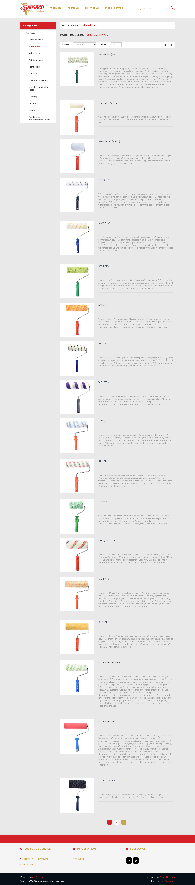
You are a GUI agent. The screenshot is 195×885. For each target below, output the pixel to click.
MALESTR (103, 579)
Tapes (32, 110)
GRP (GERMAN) (107, 540)
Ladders (32, 103)
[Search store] (157, 8)
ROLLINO (103, 266)
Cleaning (33, 96)
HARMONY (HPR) (107, 54)
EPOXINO (103, 180)
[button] (56, 8)
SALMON (103, 305)
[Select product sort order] (84, 44)
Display (103, 44)
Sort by (65, 44)
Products (30, 33)
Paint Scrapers (36, 60)
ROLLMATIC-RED (107, 721)
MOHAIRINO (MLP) (108, 103)
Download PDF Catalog (100, 35)
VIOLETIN (103, 382)
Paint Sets (34, 73)
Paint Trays (34, 53)
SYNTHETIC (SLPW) (109, 141)
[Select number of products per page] (116, 44)
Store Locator (114, 8)
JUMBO (102, 502)
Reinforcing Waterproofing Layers (39, 118)
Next (123, 822)
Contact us (92, 8)
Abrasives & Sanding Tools (38, 88)
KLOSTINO (104, 223)
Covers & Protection (38, 80)
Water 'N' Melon (167, 877)
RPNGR (102, 461)
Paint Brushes (36, 40)
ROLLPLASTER (106, 781)
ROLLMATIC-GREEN (109, 662)
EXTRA (102, 344)
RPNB (101, 421)
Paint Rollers (35, 46)
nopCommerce (39, 877)
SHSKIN (102, 622)
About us (73, 8)
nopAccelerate (168, 881)
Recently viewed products (34, 859)
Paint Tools (34, 67)
